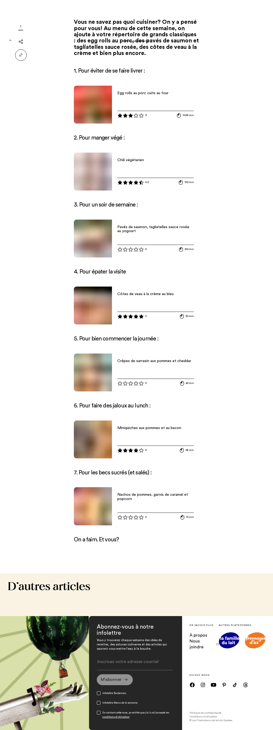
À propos (198, 635)
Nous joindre (204, 644)
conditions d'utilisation (116, 717)
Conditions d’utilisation (203, 716)
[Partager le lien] (21, 55)
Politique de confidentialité (205, 713)
